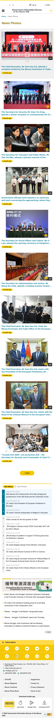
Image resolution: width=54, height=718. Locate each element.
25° (34, 5)
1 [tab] (26, 61)
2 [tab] (28, 61)
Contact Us (35, 683)
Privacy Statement (37, 687)
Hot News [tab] (8, 487)
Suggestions (35, 679)
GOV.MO (8, 679)
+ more (48, 632)
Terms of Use (35, 691)
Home (3, 16)
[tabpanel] (27, 46)
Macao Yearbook (11, 687)
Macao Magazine (11, 683)
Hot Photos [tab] (22, 487)
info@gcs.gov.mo (11, 670)
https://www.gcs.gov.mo (13, 668)
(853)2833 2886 (10, 673)
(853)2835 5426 (25, 673)
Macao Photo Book (12, 691)
